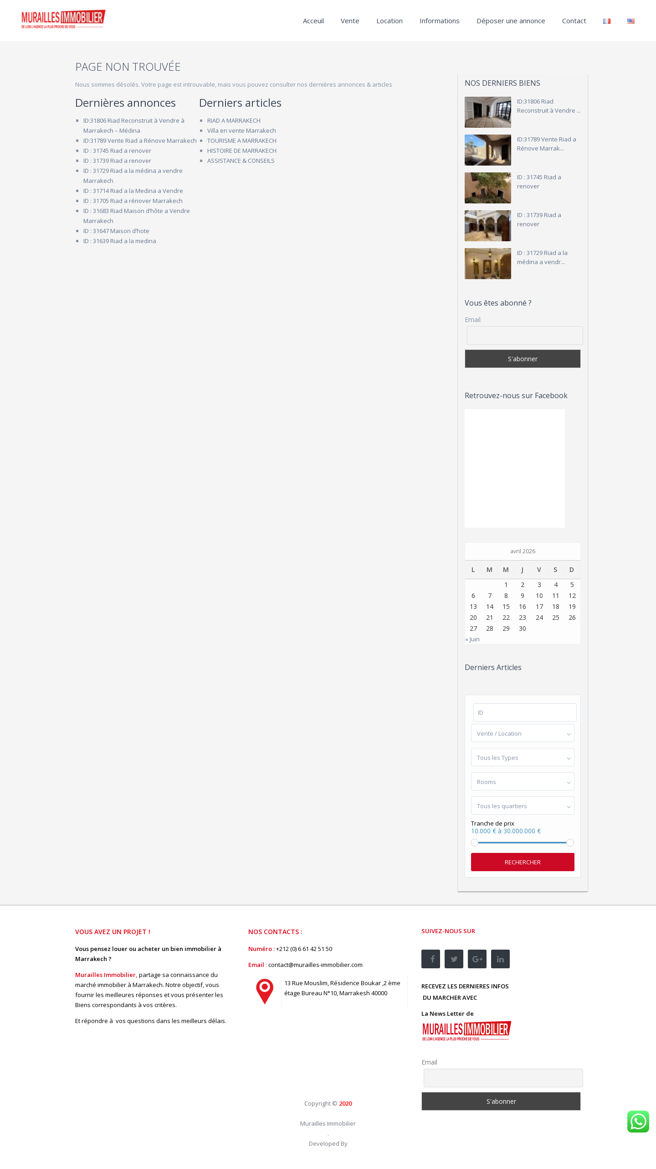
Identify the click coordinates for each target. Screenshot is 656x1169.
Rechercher (523, 862)
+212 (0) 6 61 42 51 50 (304, 949)
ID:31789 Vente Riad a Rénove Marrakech (140, 140)
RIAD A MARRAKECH (234, 120)
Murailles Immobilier (328, 1123)
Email (473, 320)
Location (389, 20)
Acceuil (313, 20)
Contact (574, 20)
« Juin (472, 639)
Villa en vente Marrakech (241, 130)
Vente (350, 20)
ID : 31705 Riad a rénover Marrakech (133, 201)
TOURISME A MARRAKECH (242, 140)
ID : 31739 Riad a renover (117, 160)
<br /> (316, 1055)
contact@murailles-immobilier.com (315, 965)
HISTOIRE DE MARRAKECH (242, 150)
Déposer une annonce (511, 20)
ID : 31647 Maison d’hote (116, 231)
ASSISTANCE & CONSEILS (241, 160)
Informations (440, 20)
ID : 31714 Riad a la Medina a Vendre (133, 191)
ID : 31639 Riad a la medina (119, 241)
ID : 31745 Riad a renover (117, 150)
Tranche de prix (492, 823)
